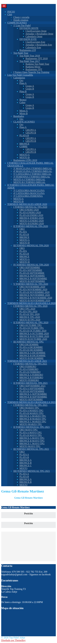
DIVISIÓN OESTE (28, 28)
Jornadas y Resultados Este (39, 44)
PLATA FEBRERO (28, 369)
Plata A (23, 83)
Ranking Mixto (33, 66)
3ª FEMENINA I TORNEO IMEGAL (31, 176)
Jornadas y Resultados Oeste (39, 33)
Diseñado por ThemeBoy (13, 640)
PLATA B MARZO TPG (31, 413)
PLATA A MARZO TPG (31, 410)
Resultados (18, 116)
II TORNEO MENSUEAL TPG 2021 (31, 427)
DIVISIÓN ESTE (28, 39)
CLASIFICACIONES (24, 121)
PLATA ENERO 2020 (30, 212)
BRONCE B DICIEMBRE (32, 355)
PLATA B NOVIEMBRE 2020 (34, 292)
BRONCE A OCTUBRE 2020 (34, 333)
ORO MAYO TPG (28, 429)
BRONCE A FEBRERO (31, 374)
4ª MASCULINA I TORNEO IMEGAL (32, 171)
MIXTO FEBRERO (29, 380)
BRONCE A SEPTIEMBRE (33, 394)
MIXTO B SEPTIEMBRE (32, 281)
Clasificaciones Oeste (36, 31)
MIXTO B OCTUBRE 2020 (33, 339)
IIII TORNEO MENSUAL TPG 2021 (31, 471)
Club (9, 14)
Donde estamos (20, 20)
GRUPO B (31, 132)
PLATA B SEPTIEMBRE (31, 273)
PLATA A (24, 454)
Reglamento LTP (27, 50)
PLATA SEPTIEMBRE (30, 270)
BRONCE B (25, 462)
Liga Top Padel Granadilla (20, 75)
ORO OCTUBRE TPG (30, 325)
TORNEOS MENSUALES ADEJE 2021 (27, 361)
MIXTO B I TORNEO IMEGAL (29, 182)
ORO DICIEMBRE (29, 344)
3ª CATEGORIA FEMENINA (28, 196)
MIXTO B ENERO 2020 (31, 223)
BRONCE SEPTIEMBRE (32, 275)
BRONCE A (25, 460)
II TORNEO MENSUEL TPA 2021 (30, 383)
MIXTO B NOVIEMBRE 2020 (34, 300)
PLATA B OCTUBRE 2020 (32, 330)
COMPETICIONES (17, 22)
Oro (21, 80)
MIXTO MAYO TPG (29, 446)
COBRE (23, 146)
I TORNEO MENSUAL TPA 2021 (30, 363)
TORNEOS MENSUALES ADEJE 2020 (27, 204)
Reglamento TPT (34, 69)
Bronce (22, 99)
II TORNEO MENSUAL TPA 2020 (30, 226)
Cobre (22, 102)
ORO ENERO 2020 (29, 209)
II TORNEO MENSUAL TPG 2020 (30, 322)
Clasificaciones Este (35, 42)
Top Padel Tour (20, 53)
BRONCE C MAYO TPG (32, 443)
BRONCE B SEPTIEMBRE (33, 278)
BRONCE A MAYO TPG (31, 438)
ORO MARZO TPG (29, 407)
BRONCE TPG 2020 (29, 317)
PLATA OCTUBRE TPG (31, 328)
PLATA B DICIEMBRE (31, 350)
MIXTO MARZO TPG (30, 424)
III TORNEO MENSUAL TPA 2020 (31, 245)
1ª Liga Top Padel (22, 25)
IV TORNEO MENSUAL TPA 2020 (31, 264)
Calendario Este (33, 47)
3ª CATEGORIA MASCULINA (29, 190)
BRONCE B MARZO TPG (32, 418)
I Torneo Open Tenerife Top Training (31, 72)
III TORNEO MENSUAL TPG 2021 (31, 449)
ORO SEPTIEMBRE (29, 267)
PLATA (23, 231)
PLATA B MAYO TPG (30, 435)
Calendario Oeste (34, 36)
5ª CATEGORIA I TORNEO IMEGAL (32, 174)
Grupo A (30, 86)
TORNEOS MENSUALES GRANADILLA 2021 (31, 402)
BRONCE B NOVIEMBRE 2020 (35, 297)
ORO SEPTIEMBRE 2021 (32, 385)
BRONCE (24, 143)
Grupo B (30, 88)
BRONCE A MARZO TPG (32, 416)
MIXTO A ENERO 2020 (31, 220)
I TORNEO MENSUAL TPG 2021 (30, 405)
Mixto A (23, 110)
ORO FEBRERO (27, 366)
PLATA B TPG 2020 (29, 314)
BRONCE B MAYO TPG (32, 440)
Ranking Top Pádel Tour (37, 64)
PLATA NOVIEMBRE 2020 (33, 289)
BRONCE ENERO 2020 (31, 218)
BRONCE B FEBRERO (31, 377)
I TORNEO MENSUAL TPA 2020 (30, 207)
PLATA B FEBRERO (29, 372)
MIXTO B (24, 157)
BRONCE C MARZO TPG (32, 421)
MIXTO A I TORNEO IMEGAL (29, 179)
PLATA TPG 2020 (28, 311)
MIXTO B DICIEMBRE (31, 358)
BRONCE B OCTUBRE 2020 (34, 336)
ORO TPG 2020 (27, 308)
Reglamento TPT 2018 (37, 58)
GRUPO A (31, 130)
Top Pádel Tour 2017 (29, 61)
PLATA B (24, 135)
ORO (22, 229)
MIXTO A (24, 154)
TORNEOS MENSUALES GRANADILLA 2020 (31, 303)
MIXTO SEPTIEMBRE (31, 399)
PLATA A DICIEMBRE (31, 347)
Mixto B (23, 113)
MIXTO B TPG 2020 (29, 319)
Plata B (23, 91)
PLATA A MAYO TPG (30, 432)
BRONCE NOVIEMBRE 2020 (34, 295)
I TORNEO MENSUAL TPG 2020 (30, 306)
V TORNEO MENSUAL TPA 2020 (30, 284)
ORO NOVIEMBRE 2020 (32, 286)
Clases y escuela (21, 17)
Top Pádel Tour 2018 (29, 55)
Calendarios (19, 77)
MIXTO (23, 468)
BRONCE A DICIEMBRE (32, 352)
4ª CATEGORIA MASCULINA (29, 193)
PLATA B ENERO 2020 (31, 215)
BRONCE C (25, 465)
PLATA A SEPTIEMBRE (31, 388)
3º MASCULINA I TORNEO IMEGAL (32, 168)
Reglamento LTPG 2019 (25, 160)
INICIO (11, 11)
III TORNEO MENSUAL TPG (28, 341)
